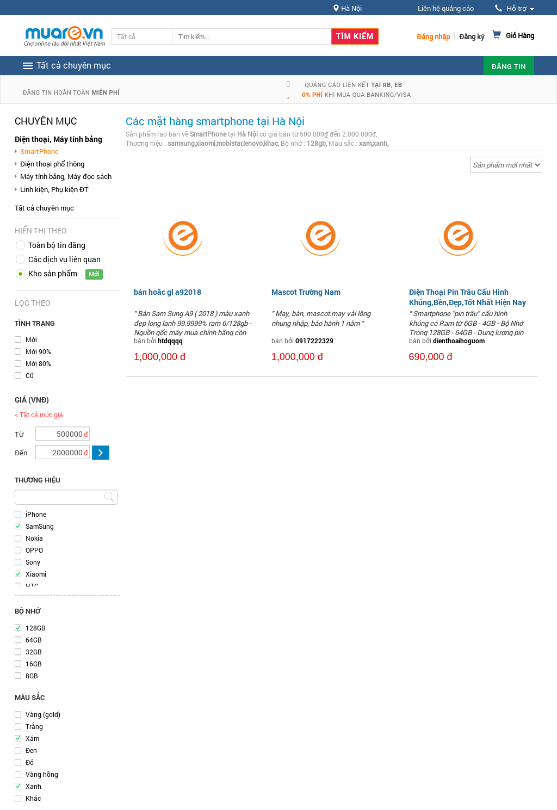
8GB (32, 675)
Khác (33, 798)
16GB (34, 663)
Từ (19, 434)
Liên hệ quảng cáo (446, 8)
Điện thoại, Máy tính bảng (58, 139)
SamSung (40, 526)
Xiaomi (36, 574)
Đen (31, 750)
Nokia (34, 538)
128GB (36, 627)
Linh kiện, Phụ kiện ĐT (54, 189)
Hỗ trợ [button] (514, 8)
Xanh (33, 786)
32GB (34, 651)
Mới (31, 339)
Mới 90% (38, 351)
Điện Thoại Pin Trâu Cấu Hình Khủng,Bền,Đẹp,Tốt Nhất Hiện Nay (467, 297)
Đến (21, 452)
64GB (34, 639)
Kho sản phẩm (52, 273)
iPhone (36, 514)
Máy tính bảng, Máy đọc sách (66, 176)
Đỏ (30, 762)
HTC (32, 586)
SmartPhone (39, 151)
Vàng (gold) (43, 714)
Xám (32, 738)
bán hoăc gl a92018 (167, 292)
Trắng (34, 726)
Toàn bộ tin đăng (56, 245)
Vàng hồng (42, 774)
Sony (33, 562)
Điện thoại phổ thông (52, 164)
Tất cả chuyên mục (44, 208)
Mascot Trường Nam (306, 292)
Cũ (30, 375)
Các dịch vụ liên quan (64, 259)
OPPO (34, 550)
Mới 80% (38, 363)
